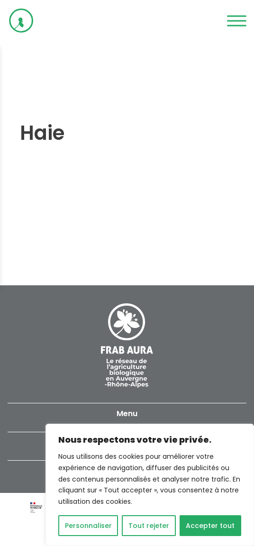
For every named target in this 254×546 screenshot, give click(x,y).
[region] (149, 485)
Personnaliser (88, 525)
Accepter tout (210, 525)
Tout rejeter (148, 525)
